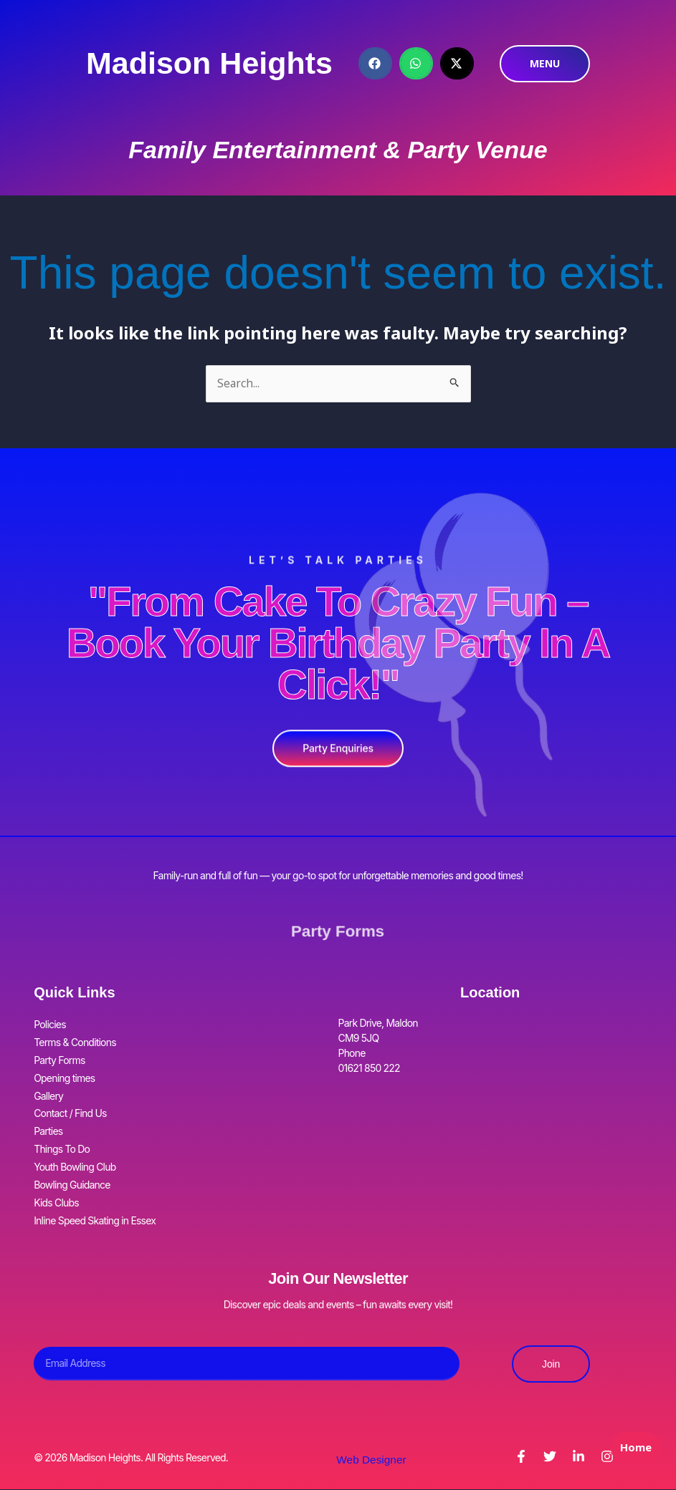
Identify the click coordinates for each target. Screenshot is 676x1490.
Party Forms (338, 931)
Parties (48, 1114)
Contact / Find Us (70, 1099)
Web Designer (371, 1427)
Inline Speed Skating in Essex (95, 1189)
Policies (50, 1023)
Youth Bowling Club (74, 1144)
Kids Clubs (56, 1174)
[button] (375, 63)
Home (633, 1458)
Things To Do (62, 1129)
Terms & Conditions (75, 1038)
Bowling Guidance (72, 1159)
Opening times (64, 1069)
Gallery (48, 1084)
